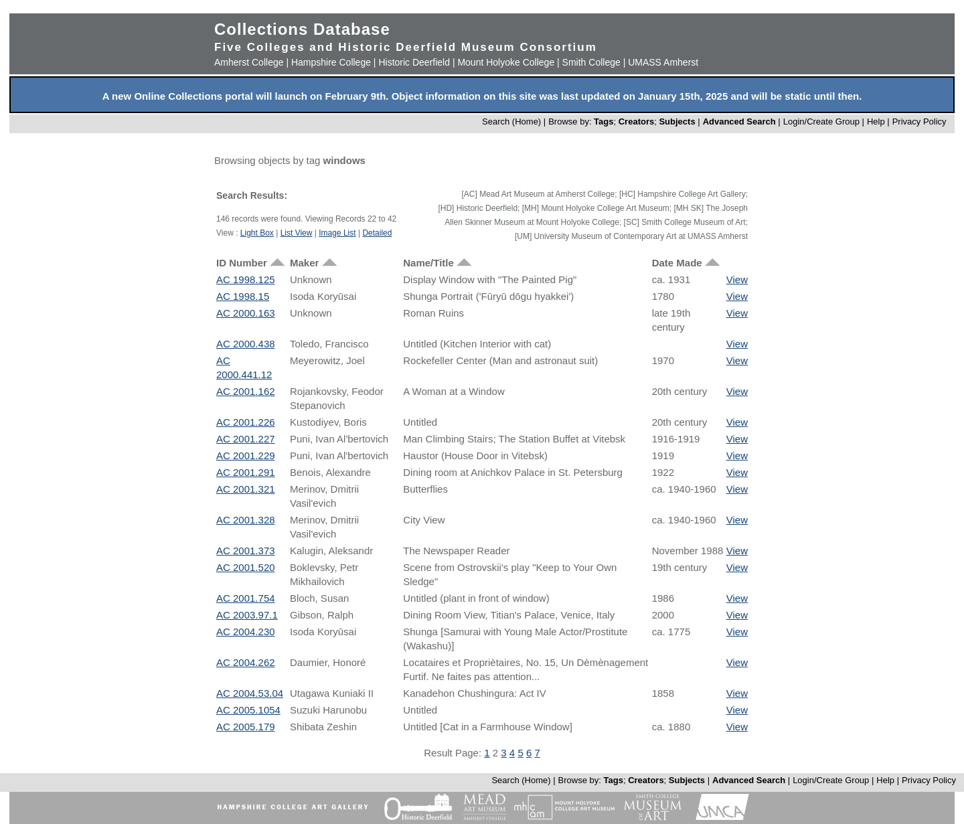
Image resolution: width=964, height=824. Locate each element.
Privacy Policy (919, 121)
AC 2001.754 (245, 598)
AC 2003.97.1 (247, 615)
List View (296, 233)
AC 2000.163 (245, 313)
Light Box (257, 233)
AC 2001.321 (245, 489)
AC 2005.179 (245, 726)
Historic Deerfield (414, 62)
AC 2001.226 (245, 422)
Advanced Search (739, 121)
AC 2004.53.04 (249, 693)
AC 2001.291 (245, 472)
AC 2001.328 (245, 519)
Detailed (377, 233)
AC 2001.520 (245, 567)
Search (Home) (511, 121)
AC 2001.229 (245, 455)
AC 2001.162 (245, 391)
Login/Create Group (822, 121)
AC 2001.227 (245, 438)
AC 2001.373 (245, 550)
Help (876, 121)
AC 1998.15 (242, 296)
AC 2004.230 (245, 631)
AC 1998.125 (245, 279)
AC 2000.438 (245, 343)
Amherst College (249, 62)
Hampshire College (331, 62)
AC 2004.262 (245, 662)
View (737, 279)
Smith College (591, 62)
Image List (337, 233)
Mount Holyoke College (505, 62)
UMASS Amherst (663, 62)
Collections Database (302, 29)
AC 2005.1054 (248, 710)
